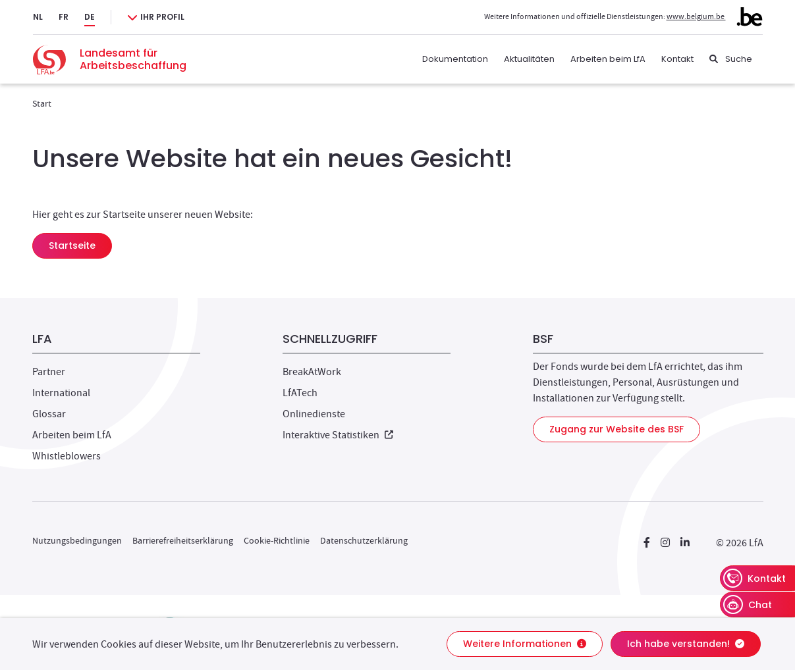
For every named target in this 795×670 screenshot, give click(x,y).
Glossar (49, 414)
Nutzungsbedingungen (77, 540)
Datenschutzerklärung (364, 540)
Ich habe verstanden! (685, 643)
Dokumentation (455, 59)
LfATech (300, 392)
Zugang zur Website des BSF (616, 429)
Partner (48, 371)
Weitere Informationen (524, 643)
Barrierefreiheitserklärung (182, 540)
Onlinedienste (314, 414)
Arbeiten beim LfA (607, 59)
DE (89, 16)
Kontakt (677, 59)
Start (41, 103)
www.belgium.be (715, 16)
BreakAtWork (312, 371)
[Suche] (730, 59)
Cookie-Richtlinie (277, 540)
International (61, 392)
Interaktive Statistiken (338, 435)
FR (64, 16)
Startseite (72, 245)
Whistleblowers (66, 456)
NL (38, 16)
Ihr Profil (162, 16)
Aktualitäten (529, 59)
